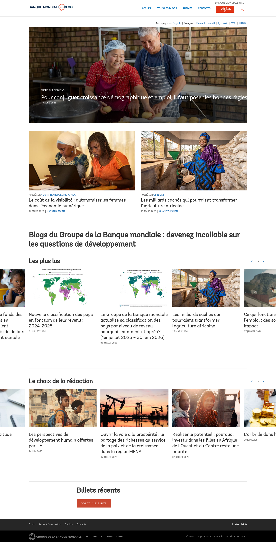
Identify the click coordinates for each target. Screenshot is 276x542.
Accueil (146, 8)
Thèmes (187, 8)
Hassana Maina (56, 211)
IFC (102, 536)
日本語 (242, 23)
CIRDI (119, 536)
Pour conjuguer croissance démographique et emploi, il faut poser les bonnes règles (144, 97)
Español (200, 23)
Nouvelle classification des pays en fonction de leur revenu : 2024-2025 (61, 320)
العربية (211, 23)
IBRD (87, 536)
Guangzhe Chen (168, 211)
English (177, 23)
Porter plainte (239, 524)
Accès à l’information (50, 524)
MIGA (110, 536)
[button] (242, 9)
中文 (233, 23)
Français (188, 23)
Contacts (204, 8)
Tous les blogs (167, 8)
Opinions (59, 90)
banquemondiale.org (229, 3)
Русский (222, 23)
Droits (32, 524)
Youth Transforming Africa (58, 194)
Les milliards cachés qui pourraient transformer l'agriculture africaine (196, 320)
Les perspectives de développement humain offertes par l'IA (61, 440)
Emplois (69, 524)
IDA (95, 536)
